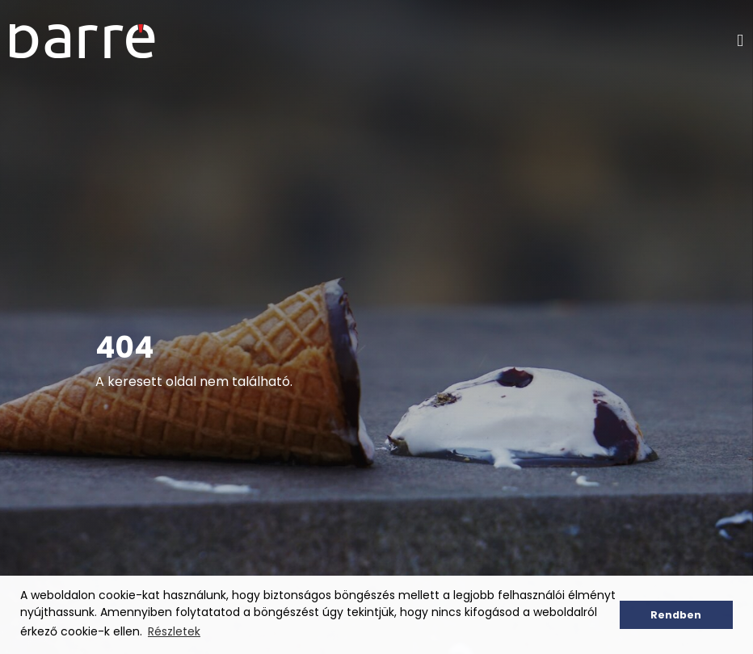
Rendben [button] (675, 615)
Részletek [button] (174, 631)
